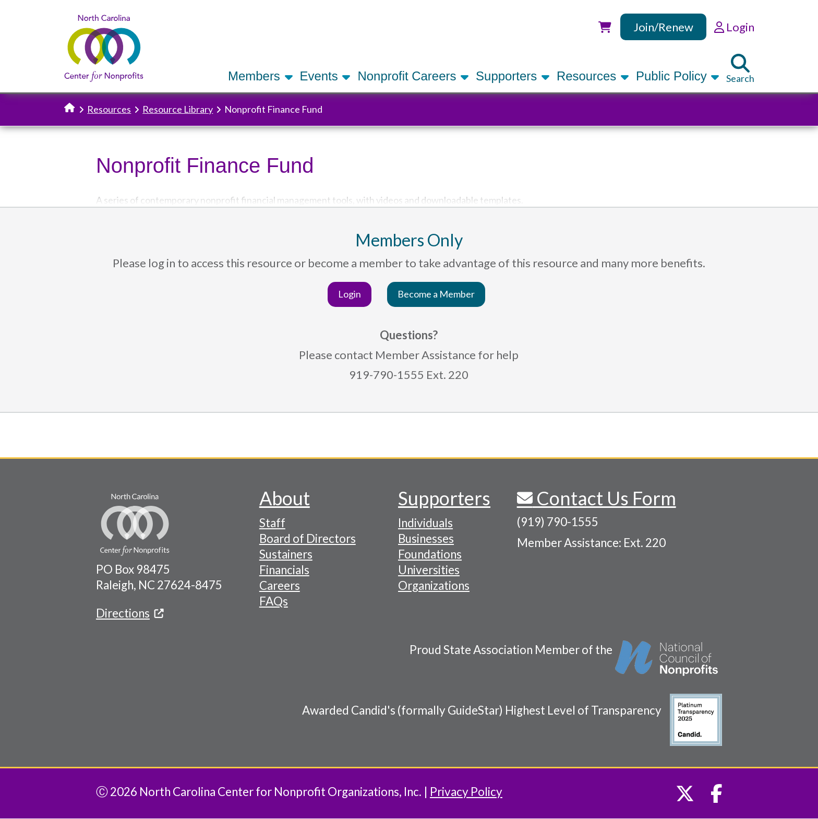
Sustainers (285, 554)
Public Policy (677, 76)
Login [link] (734, 27)
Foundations (430, 554)
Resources (593, 76)
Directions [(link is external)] (130, 613)
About (284, 497)
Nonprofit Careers (413, 76)
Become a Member (436, 294)
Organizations (434, 585)
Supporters (513, 76)
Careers (279, 585)
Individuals (425, 523)
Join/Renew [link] (663, 27)
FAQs (273, 601)
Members (260, 76)
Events (325, 76)
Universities (429, 570)
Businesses (426, 538)
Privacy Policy (466, 792)
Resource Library (177, 109)
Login (349, 294)
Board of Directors (307, 538)
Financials (284, 570)
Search (740, 69)
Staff (272, 523)
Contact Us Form (604, 497)
